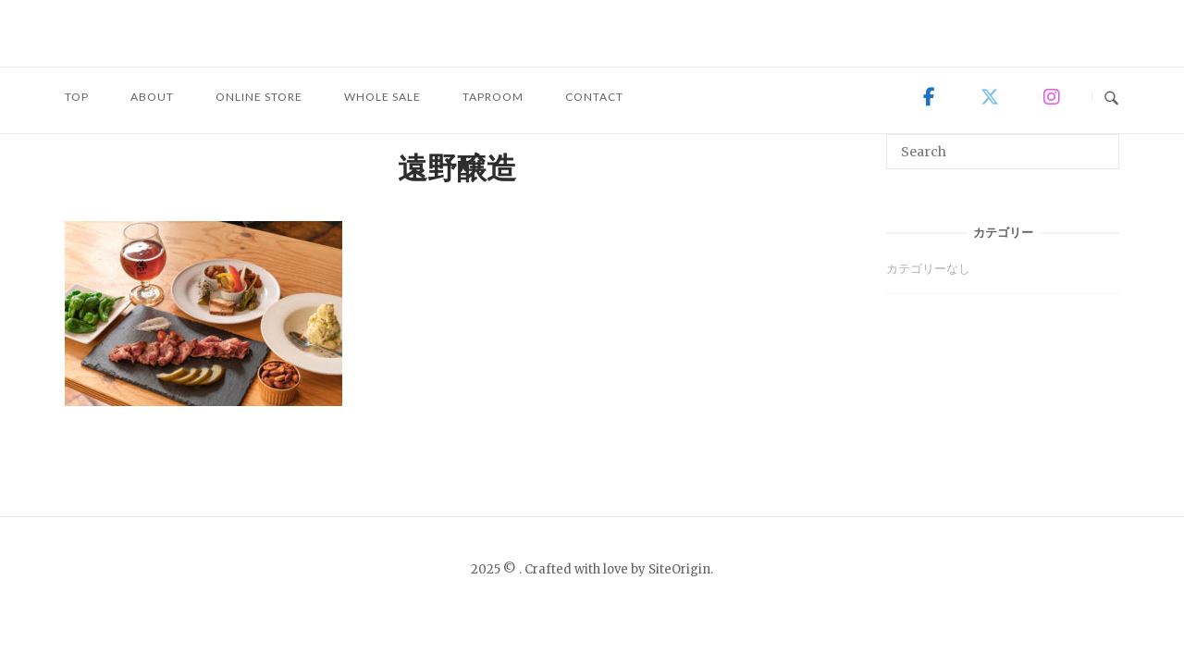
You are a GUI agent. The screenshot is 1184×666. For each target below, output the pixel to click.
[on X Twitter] (990, 97)
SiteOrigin (679, 569)
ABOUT (152, 97)
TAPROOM (493, 97)
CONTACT (594, 97)
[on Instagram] (1051, 97)
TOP (77, 97)
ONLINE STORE (259, 97)
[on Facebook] (929, 97)
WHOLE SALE (382, 97)
